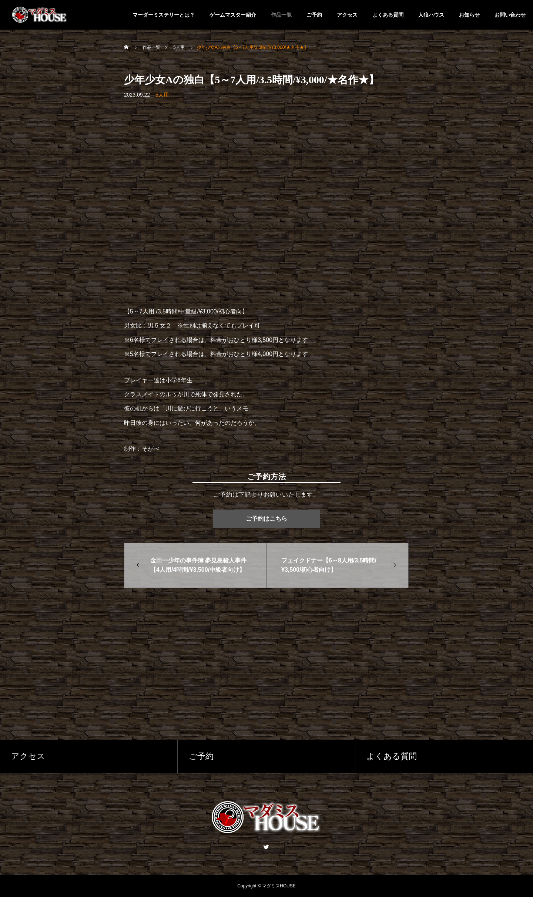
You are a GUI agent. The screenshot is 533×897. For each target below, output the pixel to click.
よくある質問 (387, 15)
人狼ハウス (431, 15)
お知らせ (469, 15)
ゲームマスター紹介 (232, 15)
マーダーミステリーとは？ (164, 15)
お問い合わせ (510, 15)
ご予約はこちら (266, 518)
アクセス (347, 15)
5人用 (162, 95)
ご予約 (314, 15)
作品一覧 (281, 15)
